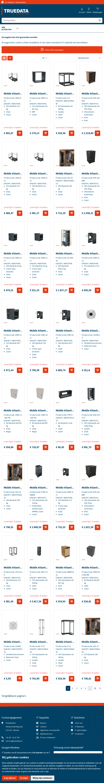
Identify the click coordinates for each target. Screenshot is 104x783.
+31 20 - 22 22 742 (13, 737)
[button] (82, 9)
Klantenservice (46, 734)
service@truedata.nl (14, 741)
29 (95, 688)
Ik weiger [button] (24, 778)
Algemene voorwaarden (50, 730)
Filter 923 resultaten (52, 49)
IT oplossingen (81, 730)
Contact (43, 726)
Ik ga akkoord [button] (10, 778)
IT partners (79, 734)
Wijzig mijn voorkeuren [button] (42, 778)
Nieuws (43, 723)
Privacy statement (47, 737)
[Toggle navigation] (10, 28)
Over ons (78, 723)
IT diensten (79, 726)
